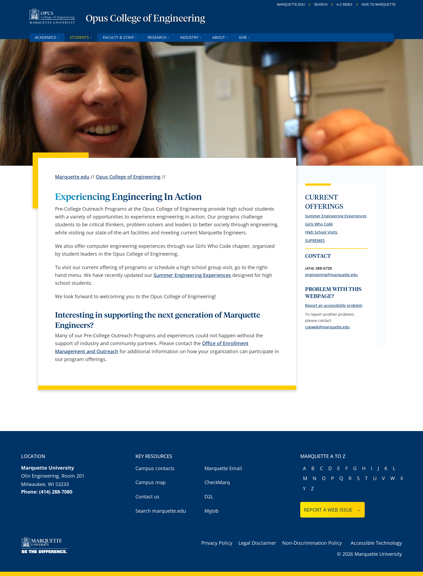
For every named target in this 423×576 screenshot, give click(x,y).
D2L (208, 496)
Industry (191, 37)
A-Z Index (344, 4)
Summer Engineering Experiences (192, 275)
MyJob (211, 511)
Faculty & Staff (120, 37)
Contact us (147, 496)
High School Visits (321, 232)
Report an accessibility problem (333, 305)
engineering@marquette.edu (331, 274)
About (220, 37)
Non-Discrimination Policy (312, 543)
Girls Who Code (319, 224)
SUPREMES (315, 240)
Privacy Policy (216, 543)
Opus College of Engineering (145, 19)
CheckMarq (217, 482)
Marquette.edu (72, 177)
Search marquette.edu (160, 511)
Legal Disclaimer (257, 543)
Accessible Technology (376, 543)
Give (244, 37)
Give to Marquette (378, 4)
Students (81, 37)
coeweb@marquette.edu (327, 326)
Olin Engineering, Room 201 (52, 476)
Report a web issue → (332, 509)
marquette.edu (291, 4)
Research (158, 37)
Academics (47, 37)
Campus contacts (155, 468)
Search (321, 4)
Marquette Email (223, 468)
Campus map (150, 482)
